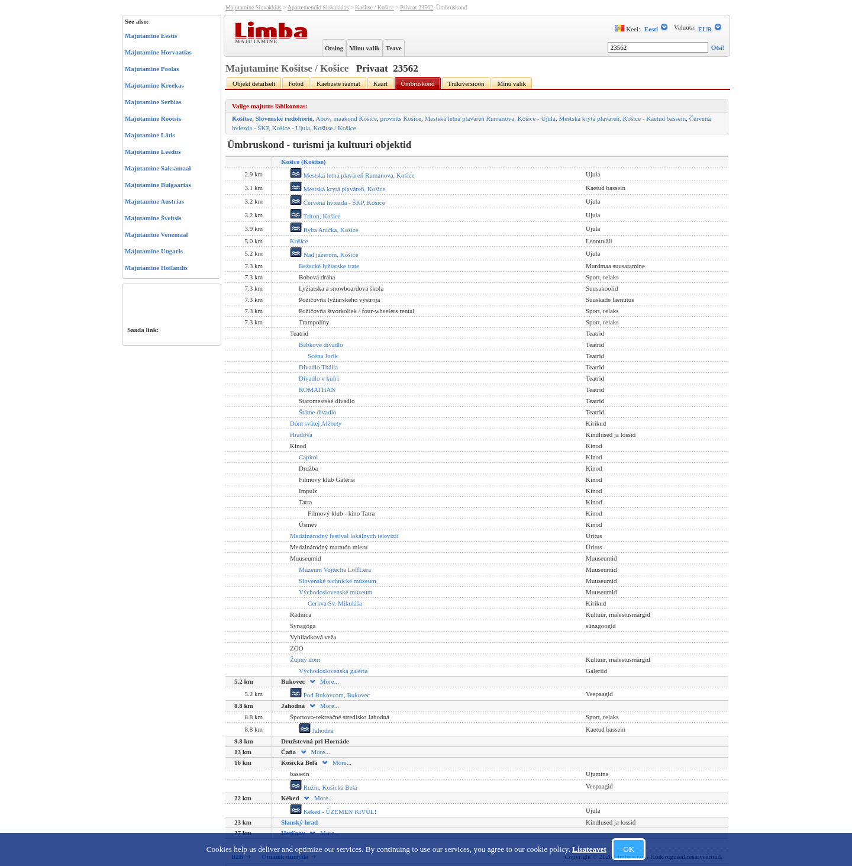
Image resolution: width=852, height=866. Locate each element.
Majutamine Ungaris (154, 251)
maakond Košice (355, 118)
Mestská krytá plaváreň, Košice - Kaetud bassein (622, 118)
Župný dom (305, 659)
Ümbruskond (417, 83)
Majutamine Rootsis (153, 118)
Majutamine (257, 40)
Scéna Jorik (323, 355)
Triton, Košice (315, 216)
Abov (323, 118)
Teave (394, 47)
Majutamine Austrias (154, 201)
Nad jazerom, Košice (324, 254)
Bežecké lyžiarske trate (329, 265)
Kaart (380, 83)
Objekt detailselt (254, 83)
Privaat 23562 (416, 7)
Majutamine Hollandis (156, 267)
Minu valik (364, 47)
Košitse (242, 118)
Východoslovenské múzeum (335, 591)
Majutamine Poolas (152, 68)
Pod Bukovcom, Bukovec (330, 694)
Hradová (301, 434)
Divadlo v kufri (319, 378)
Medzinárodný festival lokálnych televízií (344, 535)
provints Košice (400, 118)
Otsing (334, 47)
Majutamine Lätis (150, 135)
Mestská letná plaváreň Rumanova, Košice (352, 175)
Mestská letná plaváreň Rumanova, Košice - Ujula (489, 118)
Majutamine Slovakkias (253, 7)
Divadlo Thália (318, 367)
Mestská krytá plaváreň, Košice (337, 188)
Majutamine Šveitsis (153, 217)
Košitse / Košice (374, 7)
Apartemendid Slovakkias (318, 7)
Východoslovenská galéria (333, 670)
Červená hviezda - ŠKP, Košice (337, 202)
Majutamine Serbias (153, 101)
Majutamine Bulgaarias (158, 184)
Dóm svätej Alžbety (315, 423)
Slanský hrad (299, 822)
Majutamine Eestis (151, 35)
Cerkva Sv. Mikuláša (335, 603)
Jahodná (316, 730)
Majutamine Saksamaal (158, 168)
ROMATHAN (317, 389)
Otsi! (718, 47)
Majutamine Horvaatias (158, 52)
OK (628, 849)
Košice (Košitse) (303, 161)
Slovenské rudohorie (284, 118)
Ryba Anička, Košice (324, 229)
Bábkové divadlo (321, 344)
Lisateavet (589, 849)
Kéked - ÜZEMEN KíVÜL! (333, 811)
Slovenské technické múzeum (337, 580)
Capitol (308, 457)
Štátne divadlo (317, 412)
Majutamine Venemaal (156, 234)
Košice (299, 240)
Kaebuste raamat (338, 83)
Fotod (296, 83)
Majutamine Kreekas (154, 85)
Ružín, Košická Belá (323, 787)
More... (323, 681)
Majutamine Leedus (152, 151)
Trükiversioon (466, 83)
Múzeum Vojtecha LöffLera (335, 569)
